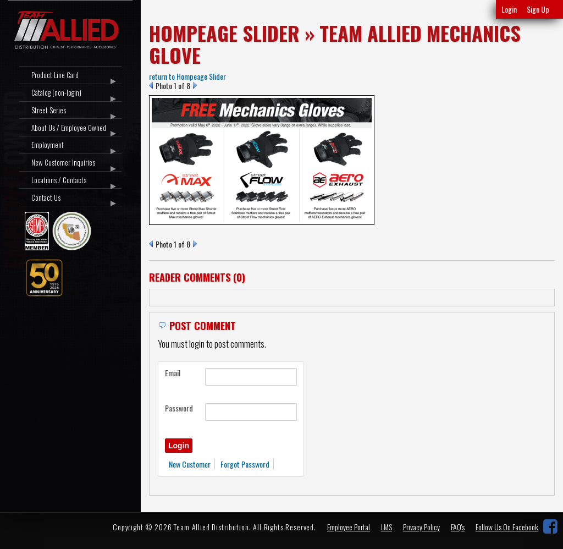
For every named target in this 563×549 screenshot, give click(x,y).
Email (172, 372)
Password (179, 408)
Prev (151, 85)
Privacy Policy (421, 526)
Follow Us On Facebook (507, 526)
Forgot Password (244, 464)
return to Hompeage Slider (187, 76)
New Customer (190, 464)
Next (195, 85)
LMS (386, 526)
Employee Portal (348, 526)
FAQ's (458, 526)
